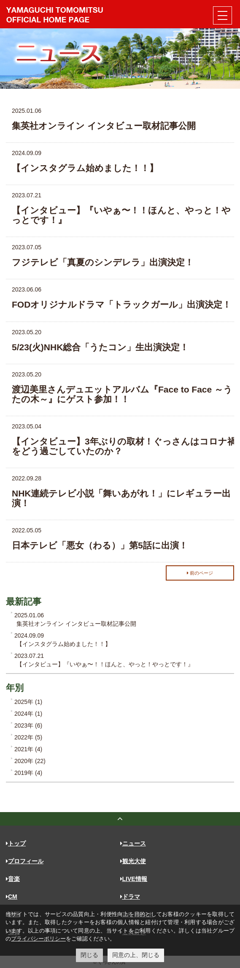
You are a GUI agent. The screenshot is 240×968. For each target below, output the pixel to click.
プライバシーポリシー (38, 938)
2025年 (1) (28, 701)
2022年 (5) (28, 737)
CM (11, 896)
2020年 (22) (30, 761)
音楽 (13, 878)
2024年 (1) (28, 713)
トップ (16, 843)
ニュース (133, 843)
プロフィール (24, 861)
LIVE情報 (133, 878)
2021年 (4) (28, 749)
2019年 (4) (28, 772)
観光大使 (133, 861)
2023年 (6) (28, 725)
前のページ (200, 572)
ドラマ (130, 896)
